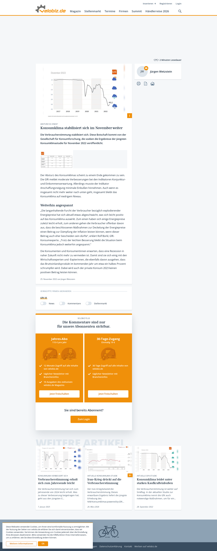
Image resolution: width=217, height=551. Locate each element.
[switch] (43, 303)
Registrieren (166, 3)
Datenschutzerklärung (110, 546)
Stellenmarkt (92, 11)
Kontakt (128, 546)
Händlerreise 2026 (157, 11)
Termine (110, 11)
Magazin (75, 11)
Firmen (123, 11)
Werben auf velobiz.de (145, 546)
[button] (43, 543)
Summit (137, 11)
